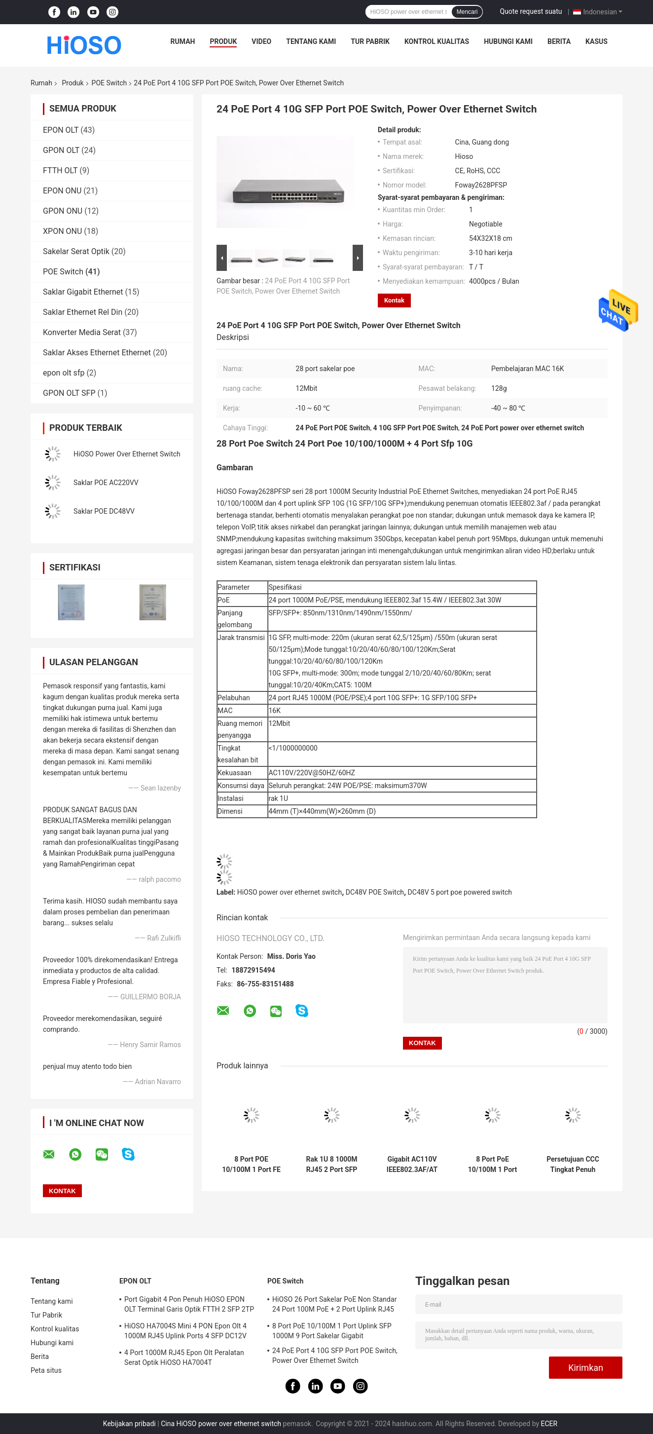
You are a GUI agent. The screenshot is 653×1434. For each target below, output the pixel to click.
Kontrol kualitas (436, 41)
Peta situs (46, 1370)
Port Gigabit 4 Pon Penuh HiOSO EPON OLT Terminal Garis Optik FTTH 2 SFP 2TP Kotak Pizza (189, 1305)
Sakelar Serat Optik (76, 251)
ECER (549, 1424)
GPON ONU (62, 211)
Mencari (467, 11)
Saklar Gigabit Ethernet (83, 292)
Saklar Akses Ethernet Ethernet (97, 352)
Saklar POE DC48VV (104, 511)
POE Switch (109, 83)
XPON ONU (62, 231)
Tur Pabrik (370, 41)
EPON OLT (60, 130)
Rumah (183, 41)
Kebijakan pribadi (129, 1424)
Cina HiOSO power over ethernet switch (221, 1424)
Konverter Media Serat (82, 332)
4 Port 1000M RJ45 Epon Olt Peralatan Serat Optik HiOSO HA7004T (184, 1357)
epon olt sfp (63, 372)
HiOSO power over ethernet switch (289, 892)
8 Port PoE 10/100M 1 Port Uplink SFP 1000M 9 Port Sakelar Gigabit (492, 1164)
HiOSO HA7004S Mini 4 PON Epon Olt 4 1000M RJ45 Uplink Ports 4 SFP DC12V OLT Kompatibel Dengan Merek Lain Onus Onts (188, 1332)
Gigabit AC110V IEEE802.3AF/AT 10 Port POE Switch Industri (412, 1164)
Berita (559, 41)
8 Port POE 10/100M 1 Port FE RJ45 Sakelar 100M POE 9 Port (251, 1164)
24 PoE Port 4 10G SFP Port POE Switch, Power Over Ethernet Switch (335, 1355)
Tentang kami (311, 41)
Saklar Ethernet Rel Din (82, 312)
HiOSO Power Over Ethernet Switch (127, 454)
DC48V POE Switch (375, 892)
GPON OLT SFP (69, 393)
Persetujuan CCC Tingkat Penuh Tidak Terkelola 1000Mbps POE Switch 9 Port (572, 1164)
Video (261, 41)
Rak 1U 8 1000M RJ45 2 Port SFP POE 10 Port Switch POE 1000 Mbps (331, 1164)
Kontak (394, 300)
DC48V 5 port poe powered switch (460, 892)
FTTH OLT (60, 170)
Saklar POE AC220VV (106, 483)
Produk (223, 41)
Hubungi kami (508, 41)
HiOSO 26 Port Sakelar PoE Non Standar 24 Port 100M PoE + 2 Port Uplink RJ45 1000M (334, 1305)
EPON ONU (62, 190)
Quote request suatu (531, 11)
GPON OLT (61, 150)
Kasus (596, 41)
